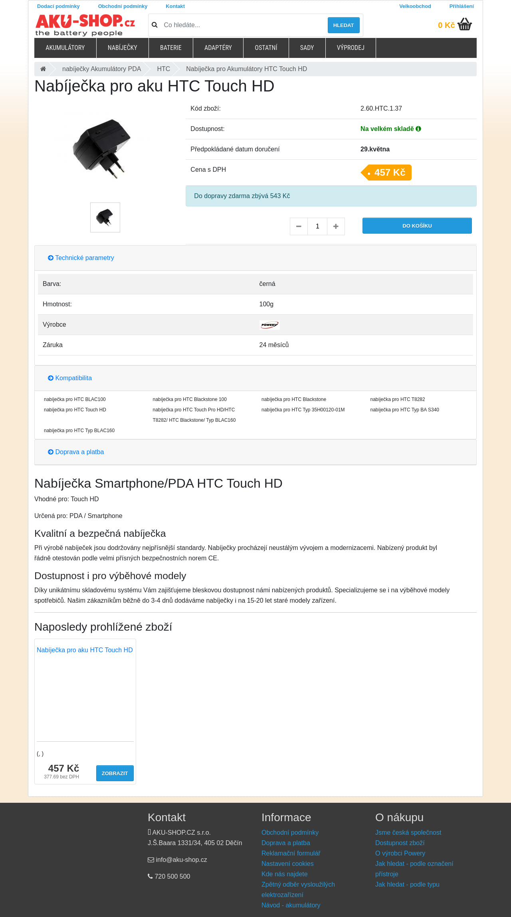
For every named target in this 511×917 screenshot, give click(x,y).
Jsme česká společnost (408, 832)
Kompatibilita (70, 378)
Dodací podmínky (58, 6)
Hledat (343, 25)
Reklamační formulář (291, 853)
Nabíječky (122, 48)
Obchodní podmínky (123, 6)
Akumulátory (65, 48)
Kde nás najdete (284, 874)
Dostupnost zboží (400, 843)
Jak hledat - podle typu (407, 884)
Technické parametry (81, 257)
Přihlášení (462, 6)
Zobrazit (115, 773)
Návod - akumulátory (291, 905)
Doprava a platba (76, 452)
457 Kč (389, 172)
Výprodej (350, 48)
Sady (307, 48)
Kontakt (175, 6)
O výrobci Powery (400, 853)
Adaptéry (218, 48)
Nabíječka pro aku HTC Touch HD (85, 650)
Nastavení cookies (287, 863)
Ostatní (266, 48)
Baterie (171, 48)
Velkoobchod (415, 6)
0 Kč (446, 25)
